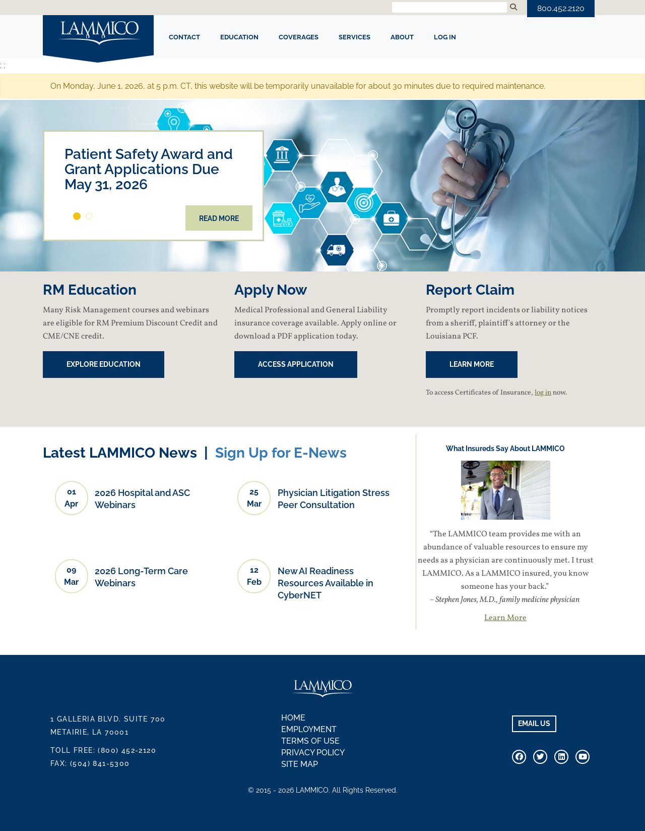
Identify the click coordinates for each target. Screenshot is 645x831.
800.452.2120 (561, 8)
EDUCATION (239, 37)
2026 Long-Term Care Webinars (141, 577)
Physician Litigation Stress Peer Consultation (334, 498)
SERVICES (354, 37)
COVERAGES (298, 37)
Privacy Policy (313, 752)
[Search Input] (449, 7)
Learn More (505, 618)
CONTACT (184, 37)
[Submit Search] (513, 7)
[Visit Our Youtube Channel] (582, 757)
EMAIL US (534, 723)
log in (543, 393)
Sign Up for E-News (281, 453)
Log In (445, 37)
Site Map (299, 764)
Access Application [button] (296, 364)
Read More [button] (219, 218)
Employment (309, 729)
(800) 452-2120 (127, 750)
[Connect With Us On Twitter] (540, 757)
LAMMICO (98, 34)
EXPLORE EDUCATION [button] (104, 364)
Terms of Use (310, 741)
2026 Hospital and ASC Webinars (142, 498)
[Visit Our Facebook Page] (519, 757)
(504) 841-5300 (100, 763)
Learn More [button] (471, 364)
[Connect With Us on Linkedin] (561, 757)
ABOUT (402, 37)
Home (293, 718)
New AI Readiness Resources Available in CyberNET (325, 583)
